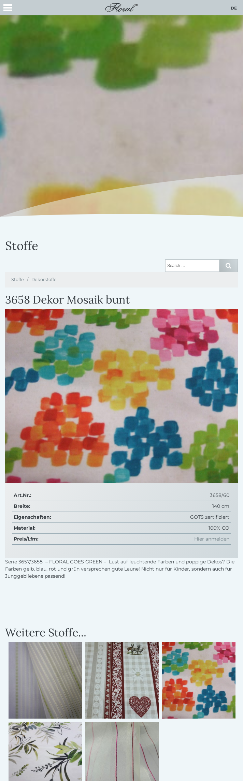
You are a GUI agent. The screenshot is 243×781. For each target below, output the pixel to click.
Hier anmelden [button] (211, 539)
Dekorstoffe (44, 279)
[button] (7, 8)
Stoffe (17, 279)
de (234, 8)
